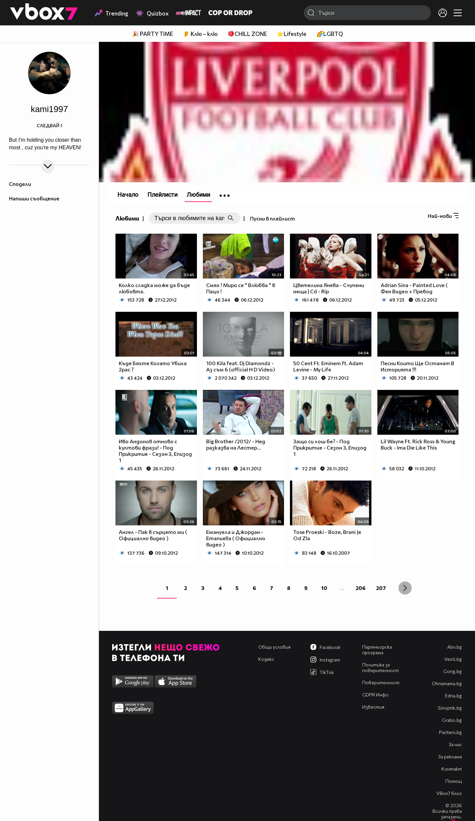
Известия (373, 707)
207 (381, 588)
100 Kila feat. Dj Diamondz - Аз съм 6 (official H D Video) (240, 366)
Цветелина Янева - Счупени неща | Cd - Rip (328, 288)
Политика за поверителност (380, 667)
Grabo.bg (452, 720)
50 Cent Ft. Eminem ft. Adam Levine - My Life (328, 366)
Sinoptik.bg (450, 708)
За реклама (450, 756)
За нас (455, 744)
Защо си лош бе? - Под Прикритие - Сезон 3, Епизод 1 (329, 447)
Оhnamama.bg (447, 683)
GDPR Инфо (375, 694)
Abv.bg (454, 647)
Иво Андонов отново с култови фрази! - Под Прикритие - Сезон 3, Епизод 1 (155, 450)
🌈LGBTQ (329, 33)
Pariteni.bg (450, 732)
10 (324, 588)
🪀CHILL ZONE (247, 33)
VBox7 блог (449, 793)
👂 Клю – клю (200, 33)
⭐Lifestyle (291, 33)
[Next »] (405, 588)
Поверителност (380, 682)
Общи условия (274, 647)
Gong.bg (452, 671)
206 (360, 588)
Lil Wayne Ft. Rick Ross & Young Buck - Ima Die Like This (418, 444)
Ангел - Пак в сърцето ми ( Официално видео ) (153, 535)
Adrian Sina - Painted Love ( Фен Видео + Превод (414, 288)
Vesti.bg (453, 659)
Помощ (453, 781)
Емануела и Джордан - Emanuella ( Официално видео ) (235, 538)
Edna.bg (453, 695)
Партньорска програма (377, 649)
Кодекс (266, 659)
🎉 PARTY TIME (152, 33)
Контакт (451, 769)
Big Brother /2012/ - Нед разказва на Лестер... (235, 444)
